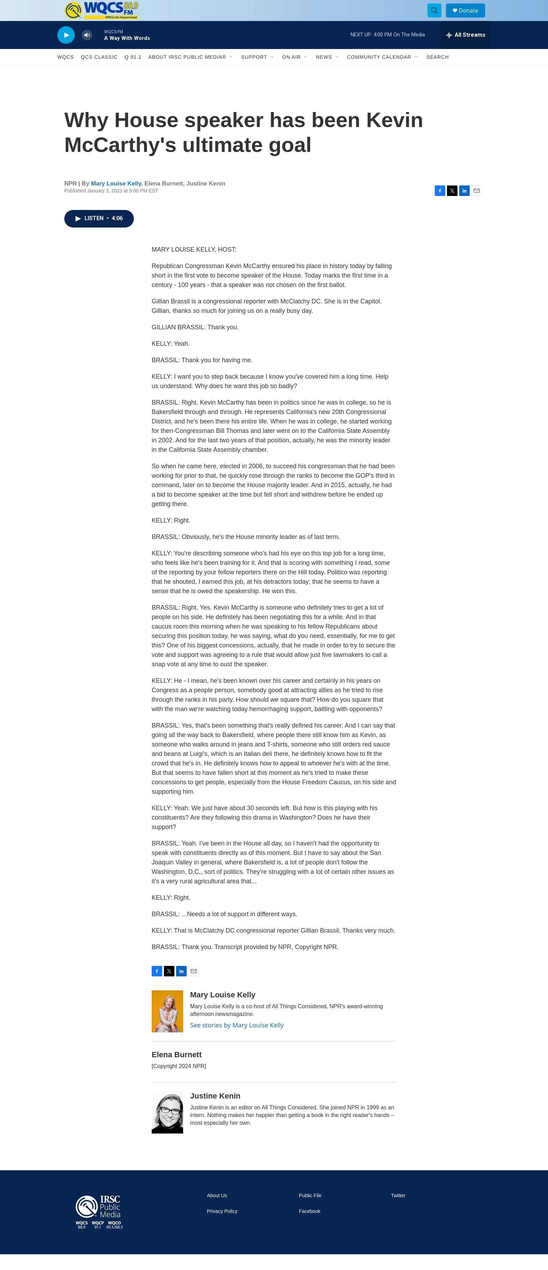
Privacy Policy (222, 1227)
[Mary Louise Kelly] (167, 1027)
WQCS (65, 73)
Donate (473, 18)
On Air (291, 73)
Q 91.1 (133, 73)
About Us (217, 1211)
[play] (66, 51)
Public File (310, 1211)
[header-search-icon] (438, 19)
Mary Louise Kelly (116, 199)
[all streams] (466, 51)
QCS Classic (99, 73)
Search (437, 73)
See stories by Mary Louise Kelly (237, 1041)
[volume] (87, 51)
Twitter (398, 1211)
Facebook (309, 1227)
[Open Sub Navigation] (231, 73)
